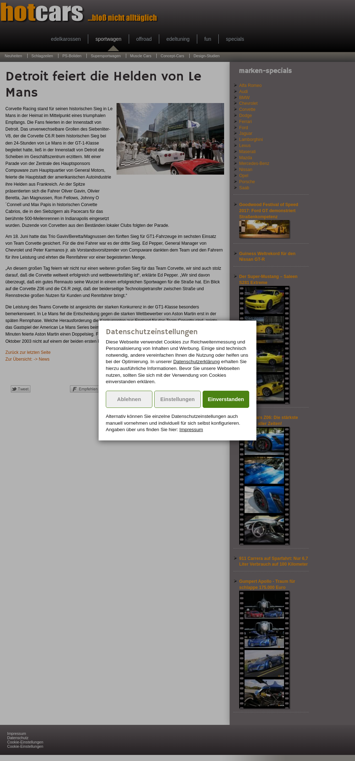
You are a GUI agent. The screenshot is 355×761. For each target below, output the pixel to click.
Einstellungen (177, 399)
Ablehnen (129, 399)
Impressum (191, 429)
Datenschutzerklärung (196, 361)
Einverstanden (226, 399)
